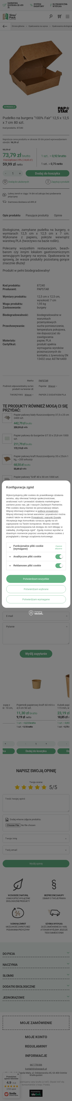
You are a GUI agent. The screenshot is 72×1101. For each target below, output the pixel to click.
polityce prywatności (48, 511)
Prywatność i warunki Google (46, 517)
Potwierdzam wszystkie (36, 579)
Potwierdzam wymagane (36, 599)
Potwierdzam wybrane (36, 589)
